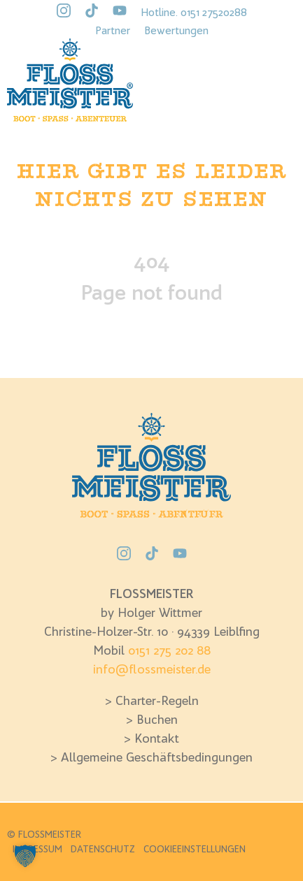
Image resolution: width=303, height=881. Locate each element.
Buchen (157, 719)
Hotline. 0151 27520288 (194, 12)
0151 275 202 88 (169, 650)
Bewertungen (176, 30)
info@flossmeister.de (152, 669)
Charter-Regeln (157, 700)
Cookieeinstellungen (194, 849)
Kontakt (156, 738)
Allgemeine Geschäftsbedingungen (157, 757)
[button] (25, 856)
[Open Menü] (279, 76)
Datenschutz (103, 849)
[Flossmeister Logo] (70, 80)
